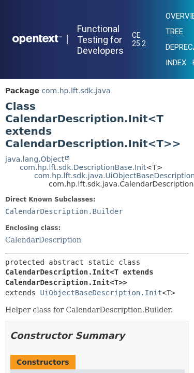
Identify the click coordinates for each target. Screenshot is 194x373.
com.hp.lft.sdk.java (75, 91)
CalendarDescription (43, 240)
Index (176, 62)
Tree (174, 31)
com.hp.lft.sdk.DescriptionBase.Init (83, 167)
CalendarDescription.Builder (64, 211)
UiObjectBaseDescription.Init (101, 293)
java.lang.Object (34, 159)
